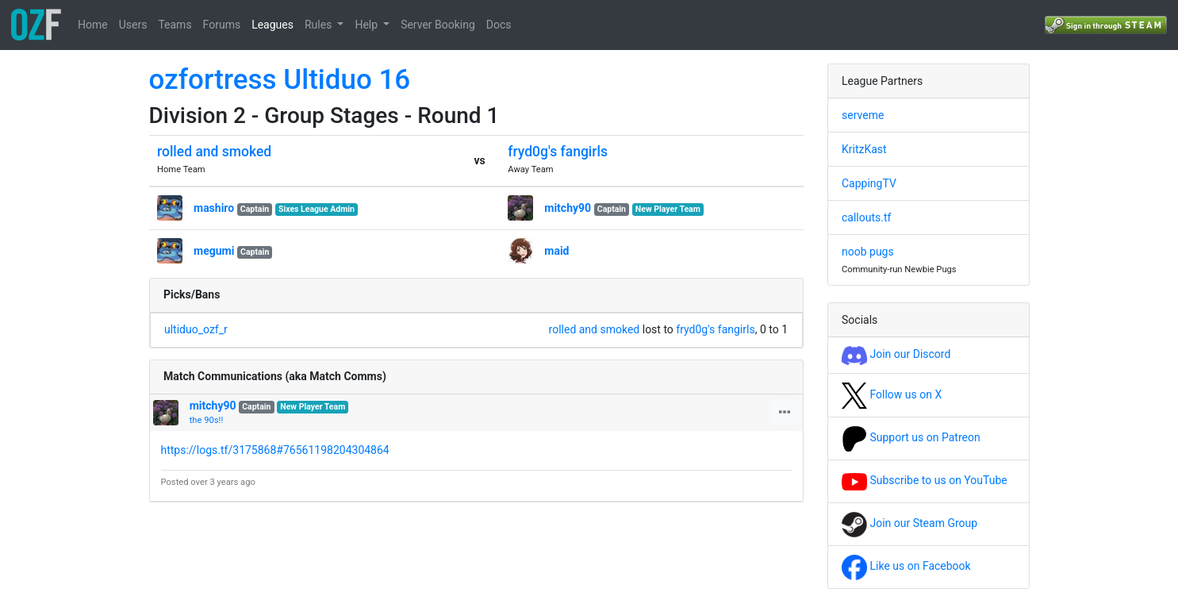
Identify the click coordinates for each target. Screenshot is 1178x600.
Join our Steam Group (909, 523)
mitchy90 (567, 208)
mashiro (214, 208)
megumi (214, 250)
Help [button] (367, 24)
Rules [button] (320, 24)
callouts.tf (866, 217)
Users (133, 24)
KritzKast (864, 149)
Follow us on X (892, 394)
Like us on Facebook (906, 566)
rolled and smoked (214, 152)
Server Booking (438, 24)
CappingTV (869, 183)
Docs (499, 24)
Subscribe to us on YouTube (924, 480)
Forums (222, 24)
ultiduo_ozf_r (196, 329)
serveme (863, 115)
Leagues (272, 24)
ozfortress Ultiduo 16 (280, 79)
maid (556, 250)
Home (93, 24)
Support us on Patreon (911, 437)
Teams (174, 24)
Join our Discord (896, 354)
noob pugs (868, 251)
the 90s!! (207, 420)
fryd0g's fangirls (558, 152)
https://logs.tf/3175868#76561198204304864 (275, 450)
